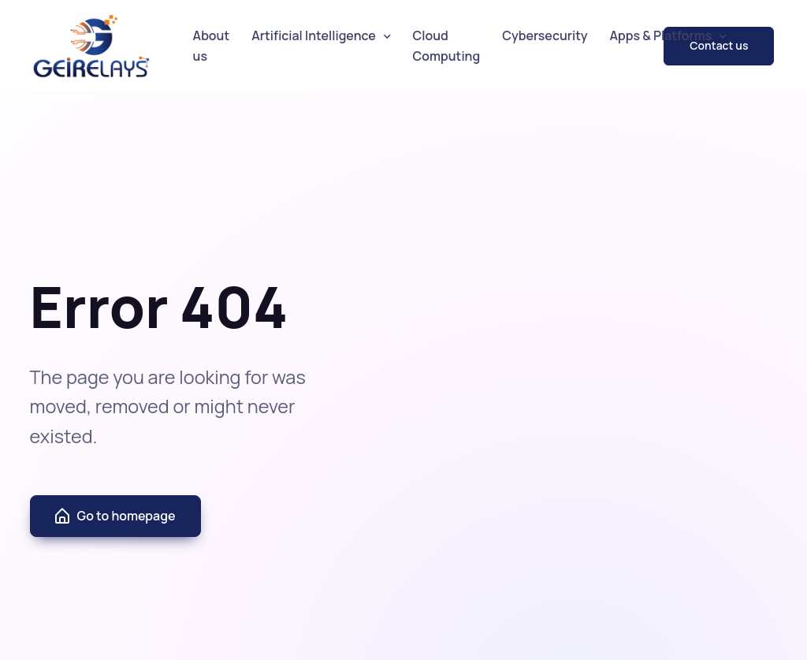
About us (211, 46)
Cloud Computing (447, 46)
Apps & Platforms (661, 35)
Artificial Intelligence (313, 35)
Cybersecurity (544, 35)
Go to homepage (114, 516)
